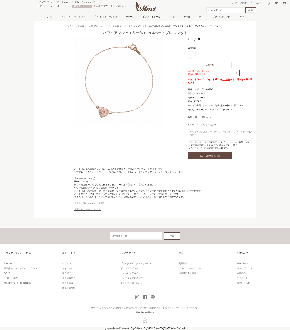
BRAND (42, 6)
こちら (226, 79)
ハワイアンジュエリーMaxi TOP (83, 26)
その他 (186, 16)
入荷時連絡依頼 (210, 155)
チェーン (130, 16)
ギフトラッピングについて (203, 125)
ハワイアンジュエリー (107, 308)
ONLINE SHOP (82, 6)
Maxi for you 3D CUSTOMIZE (111, 6)
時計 (173, 16)
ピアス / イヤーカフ (152, 16)
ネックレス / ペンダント (73, 16)
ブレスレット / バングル (105, 16)
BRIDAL (54, 6)
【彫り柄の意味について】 (87, 209)
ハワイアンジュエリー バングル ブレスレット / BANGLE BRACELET (135, 26)
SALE (241, 16)
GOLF (66, 6)
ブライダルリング (221, 16)
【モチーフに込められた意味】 (89, 203)
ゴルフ (201, 16)
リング (49, 16)
